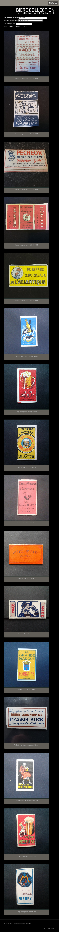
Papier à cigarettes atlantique (26, 467)
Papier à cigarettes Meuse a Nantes (26, 356)
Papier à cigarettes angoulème (27, 412)
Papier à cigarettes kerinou (26, 634)
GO (35, 24)
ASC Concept (50, 928)
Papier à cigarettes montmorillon (27, 801)
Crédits (7, 926)
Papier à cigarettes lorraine (27, 689)
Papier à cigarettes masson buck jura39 (27, 745)
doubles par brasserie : (11, 20)
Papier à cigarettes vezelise (27, 856)
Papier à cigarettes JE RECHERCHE (26, 78)
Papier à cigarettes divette (26, 578)
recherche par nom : (10, 24)
